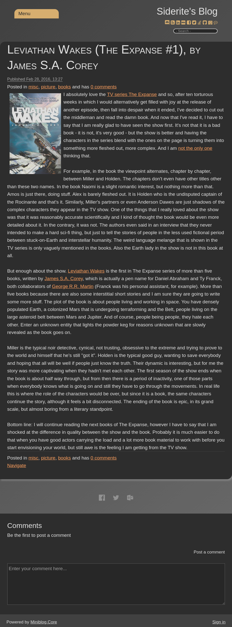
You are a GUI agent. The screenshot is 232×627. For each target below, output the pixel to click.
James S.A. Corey (63, 278)
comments (104, 86)
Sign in (218, 622)
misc (33, 86)
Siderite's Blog (187, 11)
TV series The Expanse (132, 94)
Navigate (16, 465)
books (64, 86)
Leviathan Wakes (86, 271)
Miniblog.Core (44, 622)
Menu (24, 13)
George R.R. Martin (73, 286)
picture (48, 86)
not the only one (195, 148)
